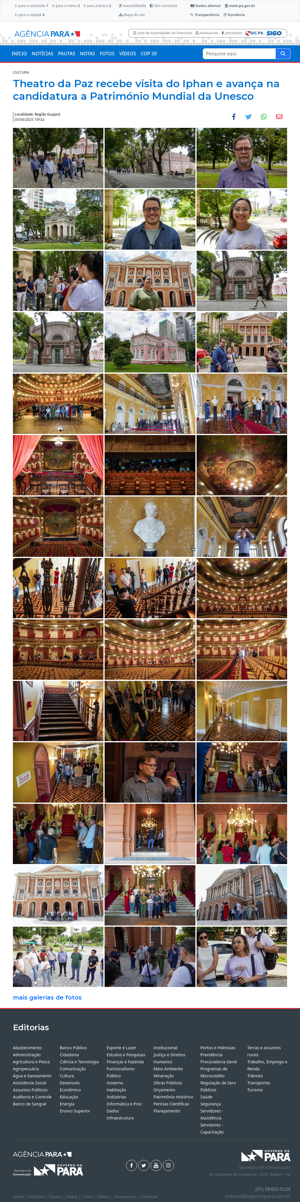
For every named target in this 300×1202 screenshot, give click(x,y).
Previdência (211, 1054)
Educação (69, 1097)
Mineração (164, 1076)
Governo (115, 1083)
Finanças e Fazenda (125, 1061)
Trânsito (255, 1076)
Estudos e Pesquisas (126, 1054)
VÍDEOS (127, 53)
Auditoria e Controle (32, 1097)
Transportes (258, 1083)
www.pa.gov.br (240, 5)
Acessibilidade (132, 5)
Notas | (74, 1196)
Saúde (206, 1097)
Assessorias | (127, 1196)
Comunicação (73, 1069)
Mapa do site (132, 14)
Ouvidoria (234, 14)
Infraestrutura (120, 1118)
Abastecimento (27, 1047)
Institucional (165, 1047)
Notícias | (39, 1196)
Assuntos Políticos (30, 1090)
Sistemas (149, 1196)
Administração (27, 1054)
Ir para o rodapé (29, 14)
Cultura (67, 1076)
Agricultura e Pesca (31, 1061)
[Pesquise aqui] (283, 54)
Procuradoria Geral (218, 1061)
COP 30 (149, 53)
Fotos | (89, 1196)
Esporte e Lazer (121, 1047)
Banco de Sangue (29, 1104)
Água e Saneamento (32, 1076)
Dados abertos (205, 5)
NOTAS (87, 53)
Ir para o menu (66, 5)
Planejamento (167, 1111)
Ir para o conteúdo (31, 5)
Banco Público (73, 1047)
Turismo (255, 1090)
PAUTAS (66, 53)
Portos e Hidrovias (218, 1047)
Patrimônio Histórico (173, 1097)
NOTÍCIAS (42, 53)
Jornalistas (231, 32)
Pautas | (58, 1196)
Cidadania (69, 1054)
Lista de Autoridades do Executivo (162, 32)
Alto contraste (163, 5)
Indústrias (116, 1097)
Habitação (116, 1090)
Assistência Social (29, 1083)
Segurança (210, 1104)
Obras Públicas (168, 1083)
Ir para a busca (97, 5)
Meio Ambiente (168, 1069)
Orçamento (164, 1090)
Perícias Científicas (171, 1104)
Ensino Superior (75, 1111)
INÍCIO (19, 53)
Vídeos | (105, 1196)
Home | (21, 1196)
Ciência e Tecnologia (79, 1061)
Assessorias (207, 32)
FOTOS (107, 53)
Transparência (204, 14)
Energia (67, 1104)
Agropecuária (26, 1069)
